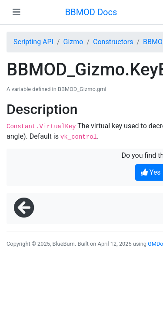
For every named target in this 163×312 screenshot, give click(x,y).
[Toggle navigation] (16, 12)
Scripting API (33, 42)
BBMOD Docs (91, 12)
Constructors (113, 42)
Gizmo (73, 42)
